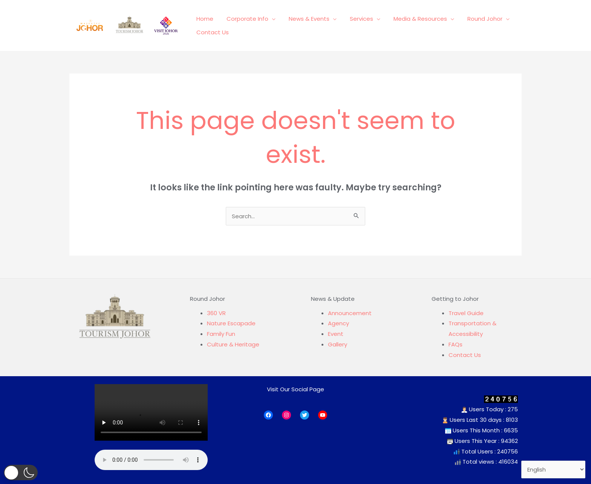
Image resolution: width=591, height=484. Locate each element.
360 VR (216, 313)
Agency (338, 323)
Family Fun (221, 334)
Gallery (337, 344)
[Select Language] (553, 470)
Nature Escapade (231, 323)
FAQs (455, 344)
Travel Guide (466, 313)
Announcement (350, 313)
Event (335, 334)
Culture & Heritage (233, 344)
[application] (269, 21)
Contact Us (465, 355)
